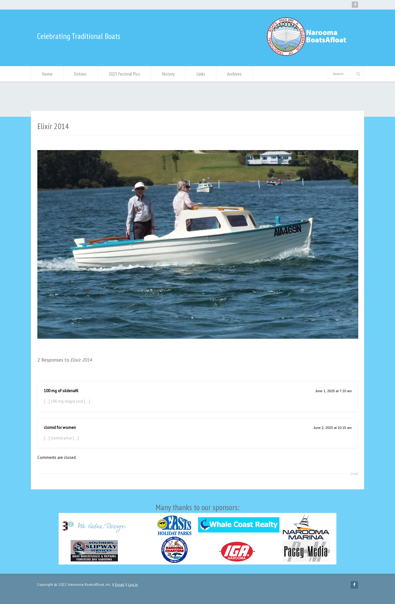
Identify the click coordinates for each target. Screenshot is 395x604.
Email (119, 584)
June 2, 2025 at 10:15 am (332, 428)
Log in (133, 584)
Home (47, 74)
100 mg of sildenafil (61, 390)
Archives (234, 74)
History (168, 74)
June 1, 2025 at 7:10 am (333, 391)
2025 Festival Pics (124, 74)
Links (201, 74)
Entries (80, 74)
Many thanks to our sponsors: (197, 533)
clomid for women (60, 427)
